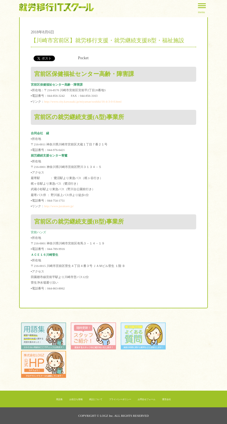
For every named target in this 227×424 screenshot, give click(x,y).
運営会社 (166, 399)
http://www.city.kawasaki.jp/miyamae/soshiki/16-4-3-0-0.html (83, 101)
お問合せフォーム (146, 399)
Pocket (83, 58)
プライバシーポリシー (120, 399)
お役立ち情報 (76, 399)
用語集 (59, 399)
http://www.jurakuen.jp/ (59, 206)
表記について (95, 399)
